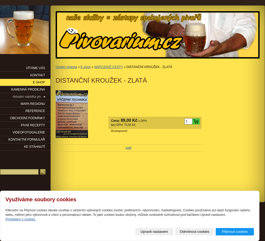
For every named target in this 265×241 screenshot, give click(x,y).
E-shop (86, 67)
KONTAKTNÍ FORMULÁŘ (26, 139)
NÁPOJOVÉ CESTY (108, 67)
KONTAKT (37, 75)
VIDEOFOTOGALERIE (29, 132)
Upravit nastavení (154, 232)
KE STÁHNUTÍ (34, 147)
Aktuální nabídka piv (26, 97)
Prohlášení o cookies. (21, 219)
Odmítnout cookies (194, 232)
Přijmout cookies (235, 232)
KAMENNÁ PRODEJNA (28, 89)
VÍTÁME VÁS (35, 68)
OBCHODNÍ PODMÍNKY (27, 118)
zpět (129, 148)
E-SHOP (39, 82)
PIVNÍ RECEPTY (33, 125)
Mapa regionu (33, 104)
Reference (35, 111)
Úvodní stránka (66, 67)
